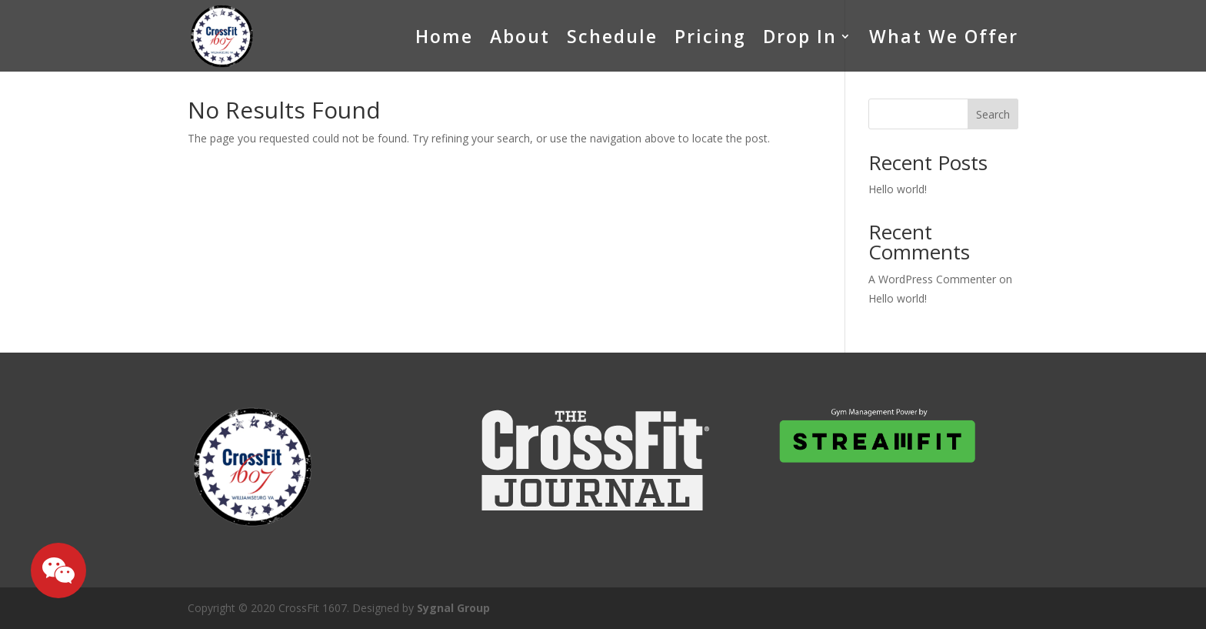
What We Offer (943, 36)
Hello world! (897, 189)
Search (993, 114)
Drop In (800, 36)
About (520, 36)
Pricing (710, 36)
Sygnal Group (453, 608)
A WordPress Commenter (932, 279)
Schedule (612, 36)
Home (444, 36)
